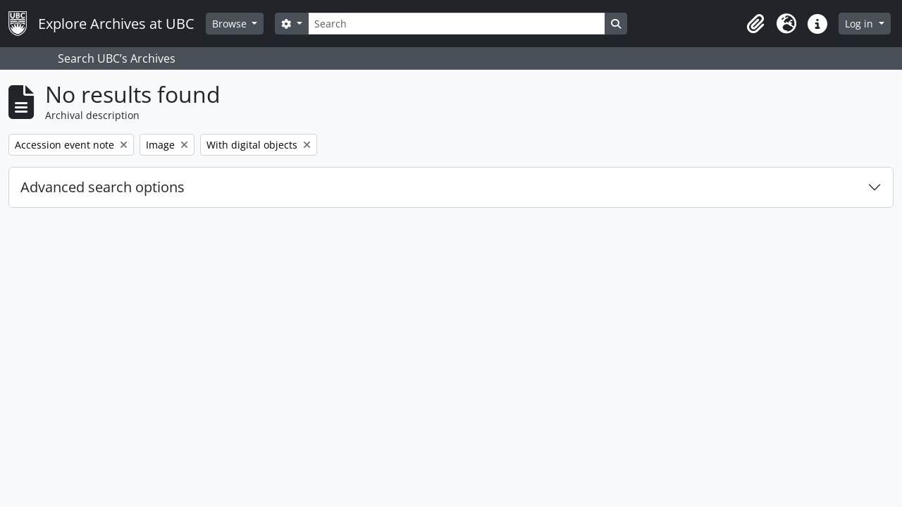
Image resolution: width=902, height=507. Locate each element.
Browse (230, 23)
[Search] (456, 24)
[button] (755, 23)
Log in (860, 23)
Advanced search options (102, 186)
